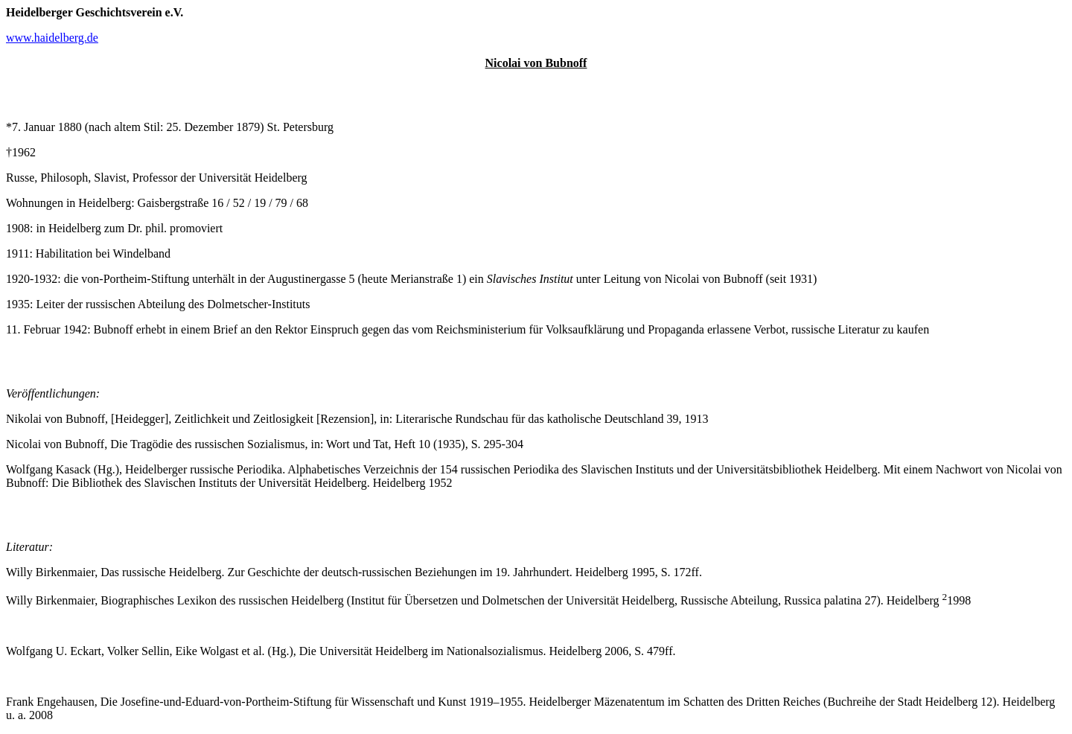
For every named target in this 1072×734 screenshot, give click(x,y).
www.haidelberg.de (52, 37)
